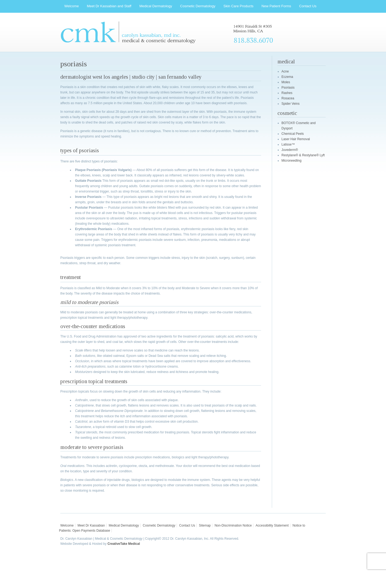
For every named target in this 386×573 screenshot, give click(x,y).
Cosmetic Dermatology (159, 525)
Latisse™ (288, 144)
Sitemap (205, 525)
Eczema (287, 77)
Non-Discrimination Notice (233, 525)
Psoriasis (288, 87)
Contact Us (187, 525)
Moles (285, 82)
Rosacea (287, 98)
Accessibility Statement (271, 525)
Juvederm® (289, 150)
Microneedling (291, 160)
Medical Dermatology (124, 525)
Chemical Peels (292, 134)
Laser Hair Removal (295, 139)
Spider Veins (290, 104)
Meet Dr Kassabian (91, 525)
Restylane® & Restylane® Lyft (303, 155)
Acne (285, 71)
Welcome (67, 525)
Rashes (286, 93)
